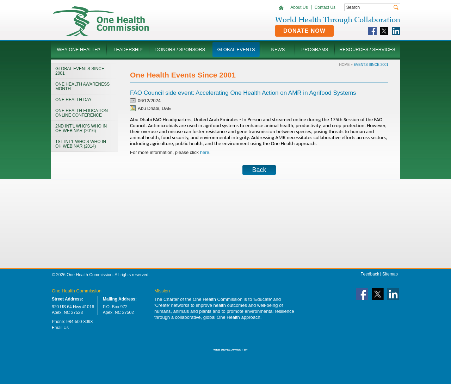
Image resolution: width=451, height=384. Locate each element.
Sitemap (390, 274)
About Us (299, 7)
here (204, 152)
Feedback (369, 274)
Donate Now (304, 31)
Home (344, 65)
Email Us (60, 327)
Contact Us (325, 7)
